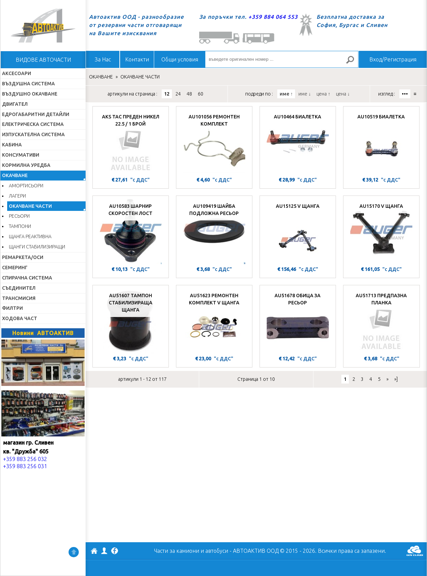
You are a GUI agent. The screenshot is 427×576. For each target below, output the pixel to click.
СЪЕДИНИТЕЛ (18, 288)
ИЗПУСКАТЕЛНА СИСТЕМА (33, 134)
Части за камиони (176, 551)
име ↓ (304, 94)
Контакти (137, 59)
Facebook (114, 551)
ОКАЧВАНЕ (15, 175)
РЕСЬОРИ (19, 216)
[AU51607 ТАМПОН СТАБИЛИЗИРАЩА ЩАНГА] (131, 321)
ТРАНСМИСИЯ (18, 298)
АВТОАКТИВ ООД (94, 552)
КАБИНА (12, 144)
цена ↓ (343, 94)
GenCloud (415, 551)
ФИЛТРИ (12, 308)
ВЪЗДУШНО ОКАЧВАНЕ (29, 94)
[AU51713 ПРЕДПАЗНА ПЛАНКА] (381, 321)
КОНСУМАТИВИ (20, 155)
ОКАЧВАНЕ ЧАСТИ (30, 206)
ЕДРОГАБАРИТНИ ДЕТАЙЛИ (35, 114)
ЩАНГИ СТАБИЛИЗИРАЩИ (37, 246)
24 (178, 94)
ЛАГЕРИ (17, 196)
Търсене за (353, 62)
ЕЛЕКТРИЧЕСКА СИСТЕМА (33, 124)
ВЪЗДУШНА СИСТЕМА (28, 83)
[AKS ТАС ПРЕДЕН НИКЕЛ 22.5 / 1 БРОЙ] (131, 142)
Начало (42, 25)
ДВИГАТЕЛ (15, 104)
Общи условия (179, 59)
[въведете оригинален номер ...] (281, 59)
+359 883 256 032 (25, 459)
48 (189, 94)
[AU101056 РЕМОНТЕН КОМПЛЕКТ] (214, 142)
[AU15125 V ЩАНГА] (298, 231)
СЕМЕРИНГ (15, 267)
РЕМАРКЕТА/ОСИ (22, 257)
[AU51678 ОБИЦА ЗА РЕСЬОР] (298, 321)
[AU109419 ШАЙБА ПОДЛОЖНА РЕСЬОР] (214, 231)
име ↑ (286, 94)
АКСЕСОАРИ (16, 73)
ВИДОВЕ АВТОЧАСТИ (43, 60)
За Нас (103, 59)
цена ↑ (323, 94)
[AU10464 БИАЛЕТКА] (298, 142)
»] (396, 379)
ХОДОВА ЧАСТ (19, 318)
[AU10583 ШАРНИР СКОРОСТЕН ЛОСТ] (131, 231)
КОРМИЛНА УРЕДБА (26, 165)
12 (167, 94)
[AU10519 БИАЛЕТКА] (381, 142)
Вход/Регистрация (392, 59)
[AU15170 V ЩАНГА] (381, 231)
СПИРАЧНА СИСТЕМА (27, 277)
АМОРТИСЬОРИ (26, 185)
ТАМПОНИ (20, 226)
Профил (104, 551)
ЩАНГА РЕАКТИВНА (30, 236)
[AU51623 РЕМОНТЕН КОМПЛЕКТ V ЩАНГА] (214, 321)
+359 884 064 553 (273, 17)
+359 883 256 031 (25, 466)
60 (200, 94)
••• (405, 94)
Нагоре (74, 552)
